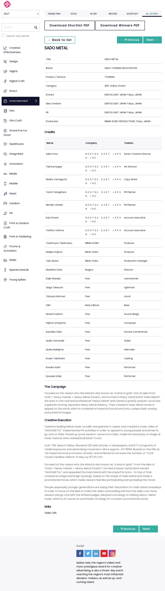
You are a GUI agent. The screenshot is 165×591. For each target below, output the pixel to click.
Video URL (50, 513)
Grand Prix (54, 13)
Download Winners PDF (120, 25)
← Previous (128, 40)
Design (13, 61)
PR (11, 213)
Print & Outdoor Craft (16, 225)
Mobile (13, 183)
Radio (12, 260)
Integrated (16, 154)
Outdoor (14, 203)
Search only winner (18, 36)
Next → (152, 40)
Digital (13, 71)
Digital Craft (17, 81)
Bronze (113, 13)
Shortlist (132, 13)
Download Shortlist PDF (70, 25)
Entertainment (18, 101)
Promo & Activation (12, 249)
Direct (13, 91)
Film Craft (15, 121)
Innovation (16, 164)
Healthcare (16, 144)
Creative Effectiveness (12, 50)
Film (12, 111)
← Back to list (60, 40)
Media (13, 174)
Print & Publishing (20, 236)
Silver (93, 13)
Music (13, 193)
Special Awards (19, 270)
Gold (74, 13)
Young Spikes (17, 280)
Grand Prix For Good (15, 133)
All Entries (152, 13)
